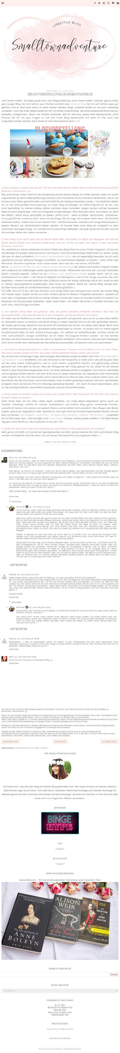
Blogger (66, 1038)
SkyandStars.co (72, 1049)
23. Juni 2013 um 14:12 (39, 507)
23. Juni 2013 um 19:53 (39, 607)
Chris (11, 458)
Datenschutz (66, 1029)
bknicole (20, 507)
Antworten (14, 497)
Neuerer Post (11, 742)
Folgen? (60, 849)
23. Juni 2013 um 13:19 (25, 458)
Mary (11, 657)
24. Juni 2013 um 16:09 (28, 639)
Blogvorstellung (65, 442)
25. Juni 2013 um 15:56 (25, 657)
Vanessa (13, 574)
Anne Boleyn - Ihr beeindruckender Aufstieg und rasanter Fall (60, 880)
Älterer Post (109, 742)
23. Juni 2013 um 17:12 (28, 574)
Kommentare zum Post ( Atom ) (31, 748)
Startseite (60, 742)
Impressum (53, 1029)
